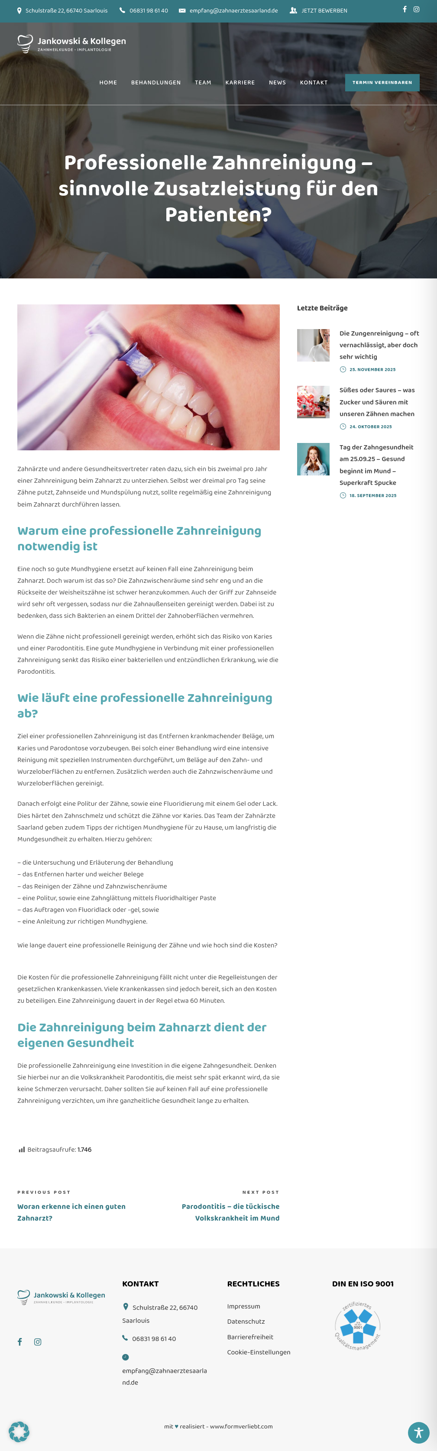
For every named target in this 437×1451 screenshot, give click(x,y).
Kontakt (314, 82)
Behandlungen (156, 82)
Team (203, 82)
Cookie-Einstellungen (259, 1352)
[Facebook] (24, 1336)
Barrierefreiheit (250, 1337)
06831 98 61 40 (148, 11)
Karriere (240, 82)
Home (108, 82)
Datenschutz (246, 1321)
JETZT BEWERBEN (324, 11)
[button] (19, 1432)
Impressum (244, 1306)
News (277, 82)
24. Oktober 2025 (371, 427)
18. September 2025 (373, 496)
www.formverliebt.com (241, 1427)
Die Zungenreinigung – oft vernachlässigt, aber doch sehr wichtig (379, 345)
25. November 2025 (373, 370)
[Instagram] (42, 1336)
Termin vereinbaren (382, 82)
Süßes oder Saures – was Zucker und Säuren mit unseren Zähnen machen (377, 402)
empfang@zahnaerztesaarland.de (234, 11)
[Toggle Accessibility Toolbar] (419, 1433)
